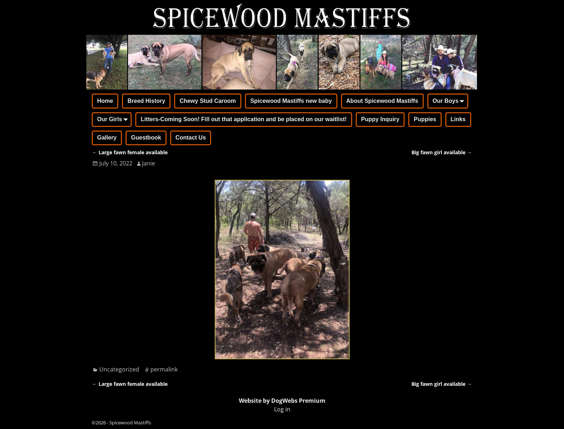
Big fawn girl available (441, 152)
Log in (282, 409)
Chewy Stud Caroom (207, 101)
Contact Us (191, 137)
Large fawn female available (130, 152)
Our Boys (450, 101)
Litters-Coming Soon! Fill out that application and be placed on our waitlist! (243, 119)
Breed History (146, 101)
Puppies (425, 119)
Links (458, 119)
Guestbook (146, 137)
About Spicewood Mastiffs (382, 101)
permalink (164, 369)
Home (105, 101)
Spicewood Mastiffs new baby (291, 101)
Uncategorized (119, 369)
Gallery (107, 137)
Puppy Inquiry (380, 119)
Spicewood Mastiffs (130, 422)
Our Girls (114, 120)
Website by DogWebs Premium (282, 401)
